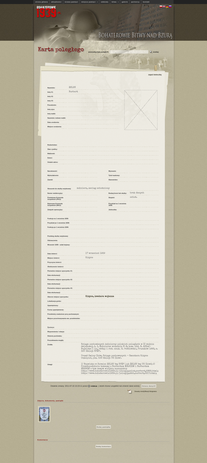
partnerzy (135, 2)
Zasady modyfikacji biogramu (145, 391)
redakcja (94, 386)
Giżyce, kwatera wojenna (99, 296)
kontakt (146, 2)
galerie (125, 2)
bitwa (114, 2)
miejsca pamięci (89, 2)
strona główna (41, 2)
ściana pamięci (71, 2)
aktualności (56, 2)
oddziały (104, 2)
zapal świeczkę (155, 75)
